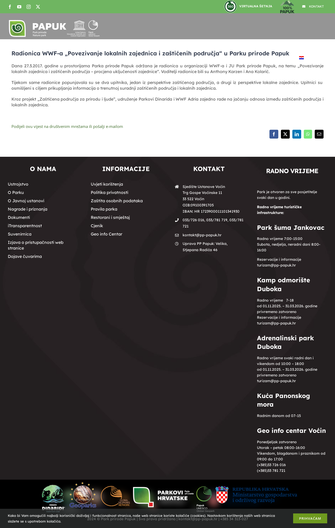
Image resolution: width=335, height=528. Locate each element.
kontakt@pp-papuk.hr (202, 235)
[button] (315, 57)
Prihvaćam (310, 518)
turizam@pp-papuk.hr (276, 265)
